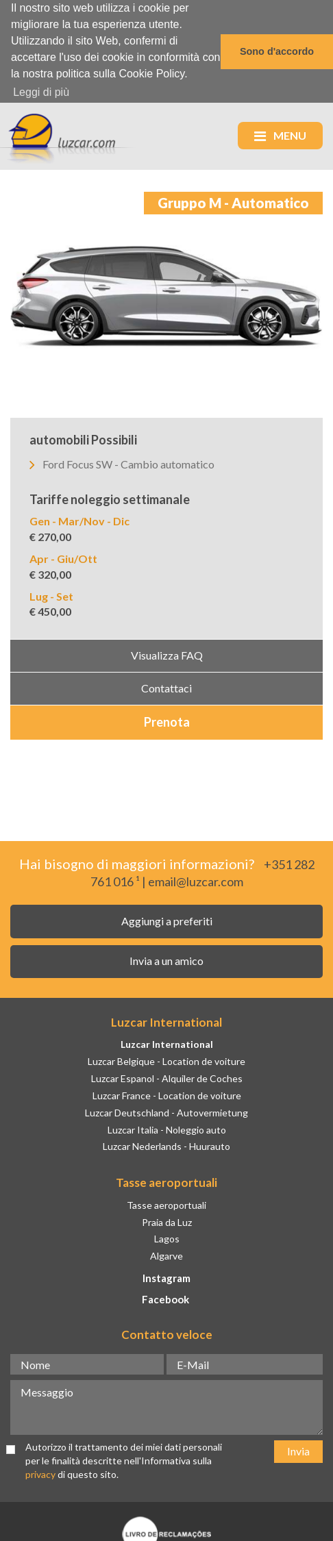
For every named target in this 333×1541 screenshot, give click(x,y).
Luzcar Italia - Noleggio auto (167, 1128)
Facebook (165, 1298)
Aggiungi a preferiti (166, 919)
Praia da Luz (167, 1221)
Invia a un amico (167, 959)
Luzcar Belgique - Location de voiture (166, 1060)
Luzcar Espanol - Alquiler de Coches (167, 1077)
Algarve (166, 1254)
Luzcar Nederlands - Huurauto (166, 1145)
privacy (40, 1473)
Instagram (166, 1276)
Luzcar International (167, 1043)
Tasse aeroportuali (166, 1204)
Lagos (167, 1237)
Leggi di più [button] (41, 92)
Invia (298, 1449)
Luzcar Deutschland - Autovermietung (166, 1111)
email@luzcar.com (195, 880)
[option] (166, 303)
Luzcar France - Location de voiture (166, 1094)
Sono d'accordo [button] (277, 51)
